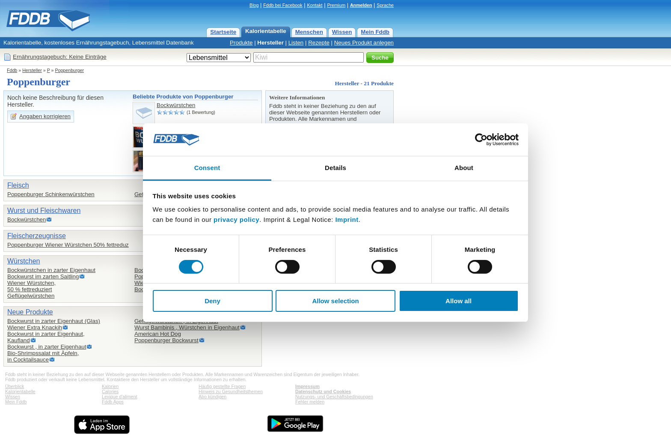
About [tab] (463, 167)
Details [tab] (335, 167)
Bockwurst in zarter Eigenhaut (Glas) (53, 321)
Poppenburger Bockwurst (166, 340)
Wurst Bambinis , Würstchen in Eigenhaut (187, 327)
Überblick (14, 386)
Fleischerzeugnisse (36, 235)
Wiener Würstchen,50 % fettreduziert (31, 286)
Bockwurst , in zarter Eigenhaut (46, 346)
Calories (110, 391)
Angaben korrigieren (45, 116)
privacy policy (236, 219)
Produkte (241, 42)
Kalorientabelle (265, 31)
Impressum (307, 386)
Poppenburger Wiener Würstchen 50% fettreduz (68, 245)
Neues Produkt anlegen (364, 42)
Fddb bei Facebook (282, 5)
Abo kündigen (212, 396)
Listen (296, 42)
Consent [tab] (207, 167)
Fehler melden (309, 401)
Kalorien (110, 386)
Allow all (458, 301)
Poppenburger (69, 70)
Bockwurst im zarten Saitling (43, 276)
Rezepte (319, 42)
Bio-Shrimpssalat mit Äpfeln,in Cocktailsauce (43, 356)
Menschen (309, 32)
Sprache (385, 5)
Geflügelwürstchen (30, 296)
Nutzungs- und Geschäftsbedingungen (334, 396)
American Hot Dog (157, 334)
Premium (336, 5)
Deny (212, 301)
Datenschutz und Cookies (323, 391)
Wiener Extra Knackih (34, 327)
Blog (253, 5)
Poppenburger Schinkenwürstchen (51, 194)
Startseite (223, 32)
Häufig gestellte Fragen (222, 386)
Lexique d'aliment (119, 396)
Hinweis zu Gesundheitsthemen (231, 391)
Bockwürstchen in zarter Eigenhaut (51, 270)
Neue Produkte (30, 312)
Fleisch (18, 185)
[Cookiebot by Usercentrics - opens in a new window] (481, 139)
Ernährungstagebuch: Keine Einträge (60, 57)
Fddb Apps (113, 401)
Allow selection (335, 301)
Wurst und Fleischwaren (43, 210)
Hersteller (270, 42)
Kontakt (314, 5)
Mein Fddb (375, 32)
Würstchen (23, 261)
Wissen (342, 32)
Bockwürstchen (176, 105)
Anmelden (361, 5)
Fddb (12, 70)
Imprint (346, 219)
